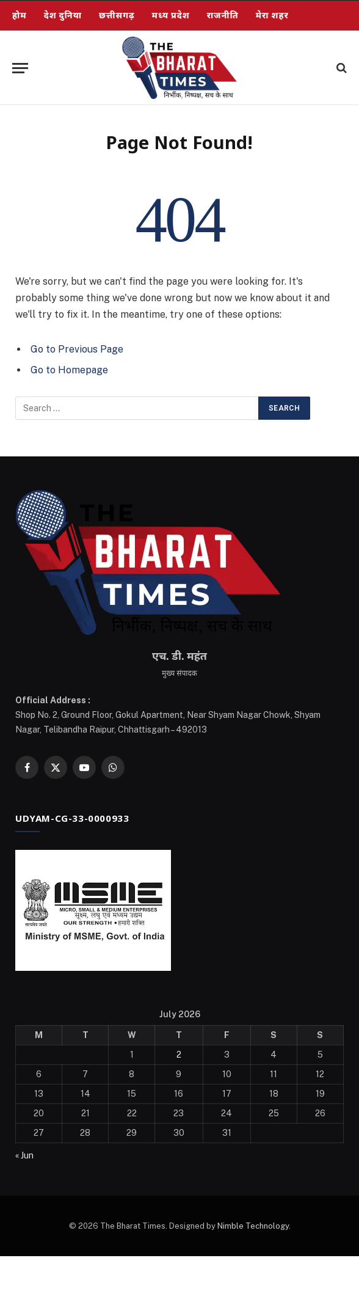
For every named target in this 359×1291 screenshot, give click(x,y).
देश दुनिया (63, 15)
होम (19, 15)
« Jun (24, 1155)
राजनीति (223, 15)
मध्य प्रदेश (171, 15)
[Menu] (20, 68)
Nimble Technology (253, 1226)
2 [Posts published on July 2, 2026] (178, 1054)
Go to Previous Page (77, 349)
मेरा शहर (272, 15)
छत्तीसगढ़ (117, 15)
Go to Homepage (69, 370)
